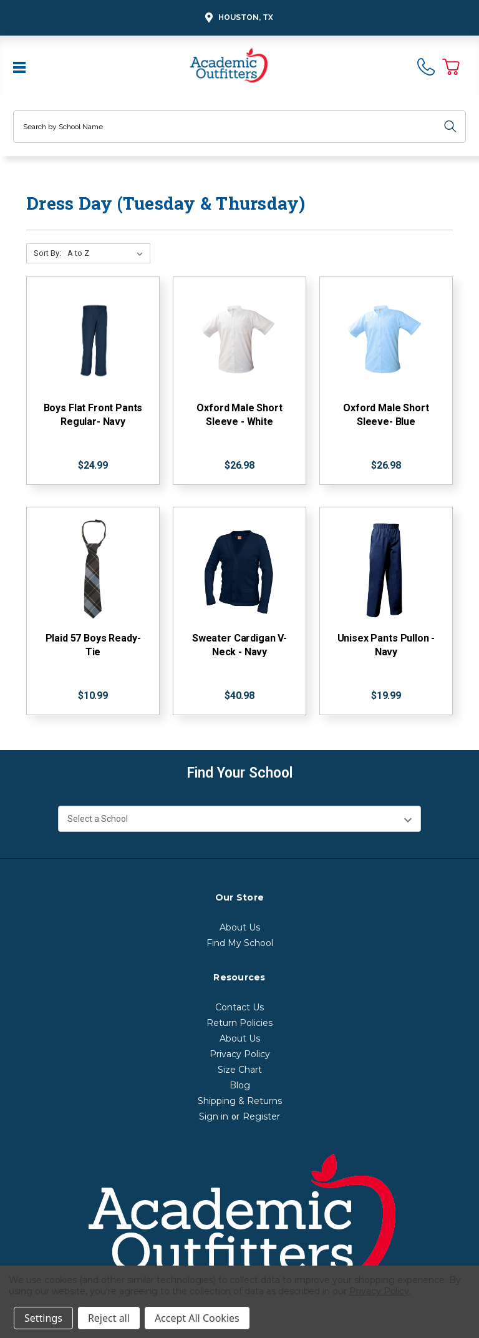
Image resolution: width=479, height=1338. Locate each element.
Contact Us (239, 1007)
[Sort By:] (107, 253)
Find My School (239, 943)
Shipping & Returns (240, 1100)
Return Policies (239, 1022)
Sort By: (47, 253)
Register (261, 1116)
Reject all (109, 1318)
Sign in (213, 1116)
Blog (240, 1085)
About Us (240, 927)
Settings (43, 1318)
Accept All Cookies (197, 1318)
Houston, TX (237, 17)
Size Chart (240, 1069)
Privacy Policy (240, 1054)
